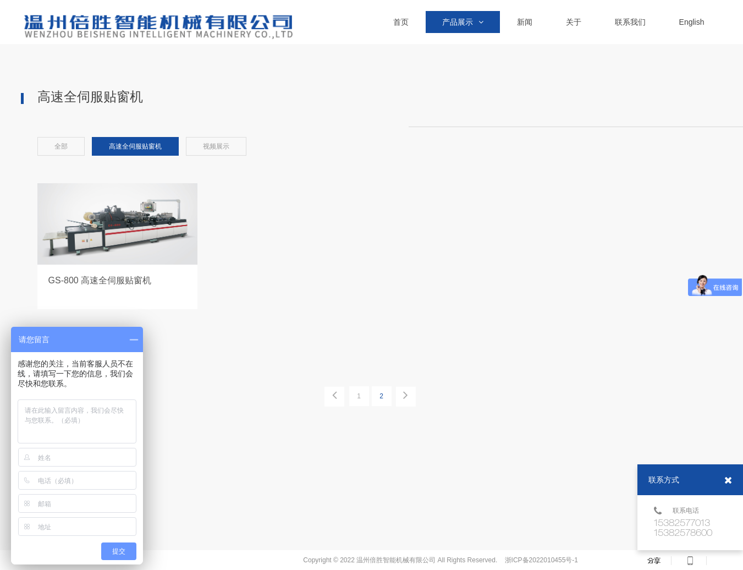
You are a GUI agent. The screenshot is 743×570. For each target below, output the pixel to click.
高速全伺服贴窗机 (135, 146)
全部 (61, 146)
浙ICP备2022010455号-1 (541, 560)
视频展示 (216, 146)
